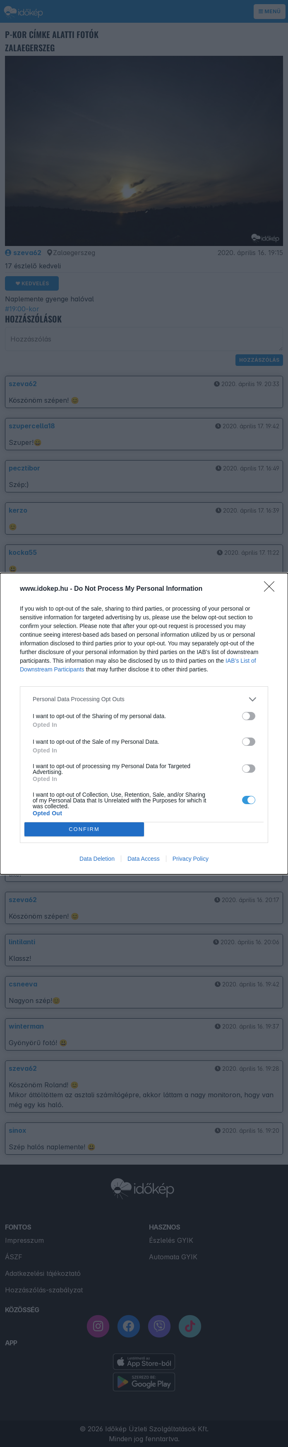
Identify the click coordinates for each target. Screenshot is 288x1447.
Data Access (143, 858)
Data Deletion (97, 858)
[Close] (272, 589)
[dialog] (144, 723)
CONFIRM (84, 829)
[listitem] (144, 699)
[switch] (248, 716)
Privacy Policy (191, 858)
